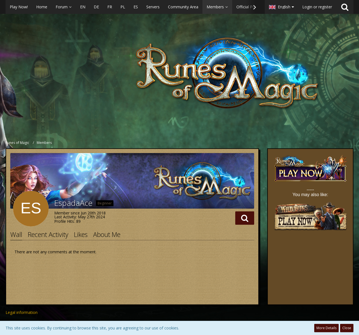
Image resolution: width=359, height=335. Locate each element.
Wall (16, 234)
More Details (326, 328)
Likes (81, 234)
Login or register (317, 6)
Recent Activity (48, 234)
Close (346, 328)
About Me (106, 234)
